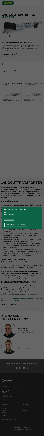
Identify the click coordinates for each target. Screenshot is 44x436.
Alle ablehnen (21, 225)
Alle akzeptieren (10, 225)
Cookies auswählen (9, 219)
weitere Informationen (9, 214)
